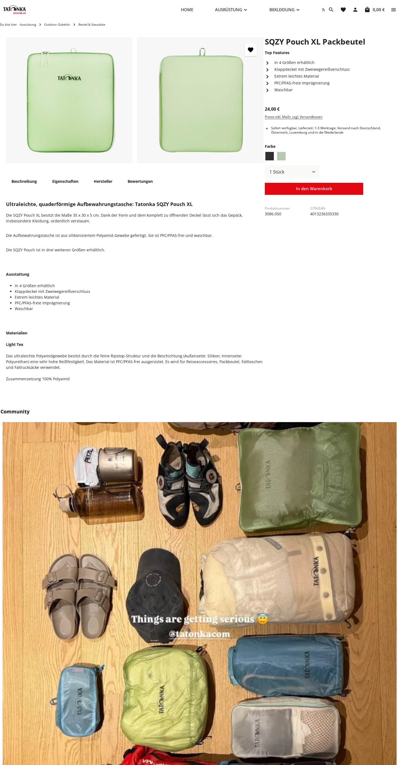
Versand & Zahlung (170, 738)
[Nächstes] (387, 609)
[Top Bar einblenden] (393, 12)
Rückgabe (162, 746)
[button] (50, 475)
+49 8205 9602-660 (96, 727)
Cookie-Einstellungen (252, 711)
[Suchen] (331, 12)
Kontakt (160, 720)
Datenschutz (244, 729)
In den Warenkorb (314, 195)
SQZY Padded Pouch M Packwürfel (46, 645)
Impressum (243, 720)
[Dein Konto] (355, 12)
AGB (236, 746)
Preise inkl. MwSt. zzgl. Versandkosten (293, 122)
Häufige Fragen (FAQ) (172, 729)
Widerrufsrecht (247, 738)
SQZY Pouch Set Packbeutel (135, 645)
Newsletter (163, 755)
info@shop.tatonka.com (334, 733)
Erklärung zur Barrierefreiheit (260, 755)
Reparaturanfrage (169, 711)
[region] (135, 106)
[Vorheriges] (11, 609)
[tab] (24, 186)
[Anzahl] (292, 177)
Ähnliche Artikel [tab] (26, 539)
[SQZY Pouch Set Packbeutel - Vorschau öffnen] (180, 585)
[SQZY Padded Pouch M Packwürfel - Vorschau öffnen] (84, 585)
